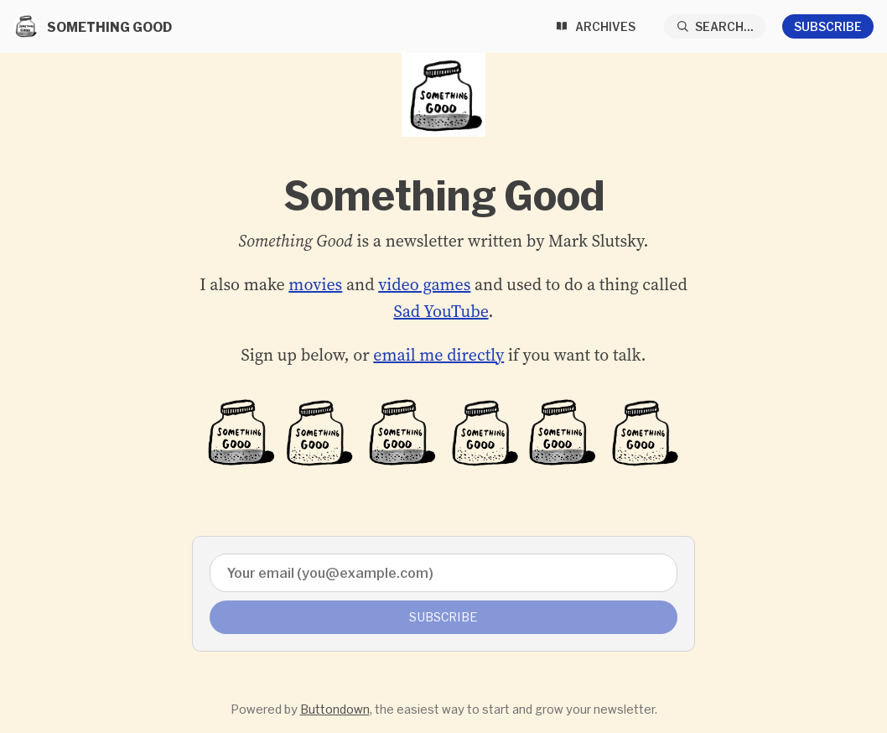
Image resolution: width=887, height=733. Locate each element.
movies (315, 284)
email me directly (438, 354)
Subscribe (828, 26)
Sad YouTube (440, 311)
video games (424, 284)
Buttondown (335, 709)
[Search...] (715, 26)
